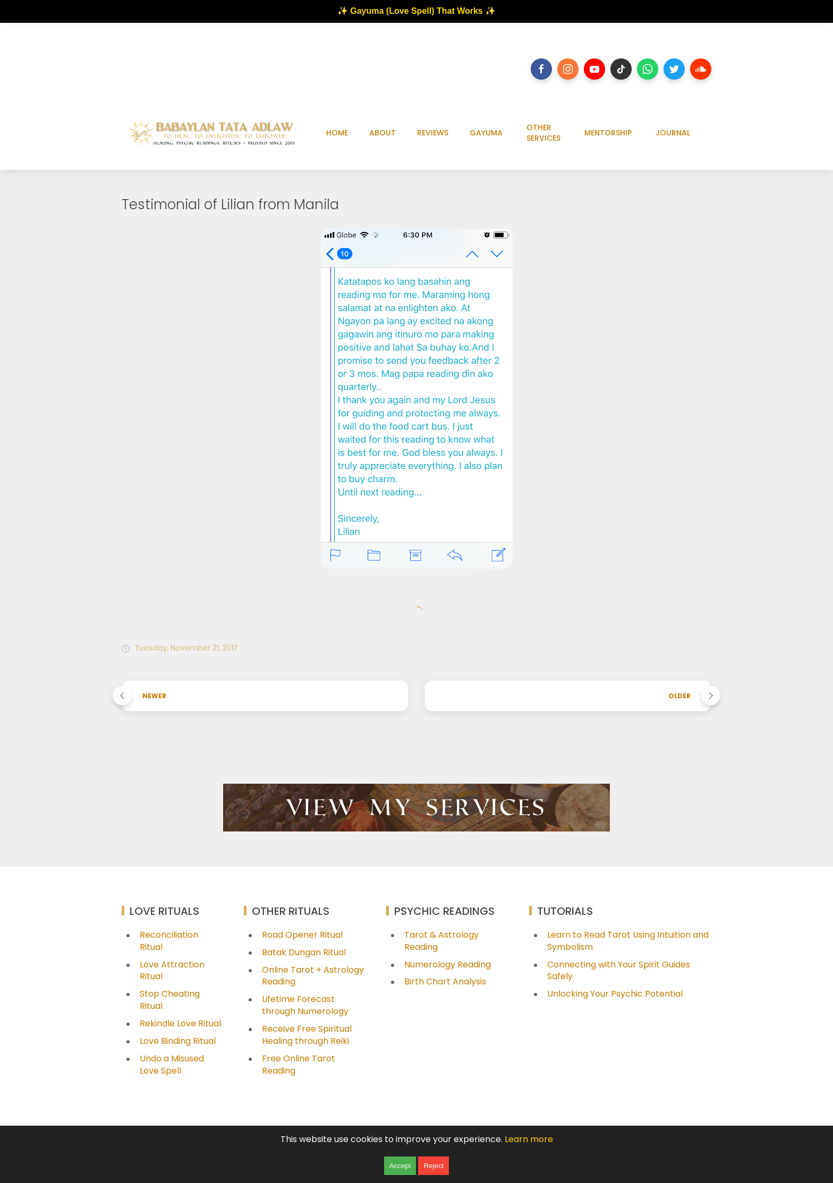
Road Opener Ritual (302, 935)
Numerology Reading (447, 964)
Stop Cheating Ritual (170, 1000)
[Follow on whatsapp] (647, 69)
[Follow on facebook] (541, 69)
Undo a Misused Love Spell (172, 1064)
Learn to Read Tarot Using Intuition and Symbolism (628, 941)
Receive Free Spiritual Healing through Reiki (307, 1035)
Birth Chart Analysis (445, 981)
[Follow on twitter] (674, 69)
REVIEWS (432, 132)
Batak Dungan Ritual (304, 952)
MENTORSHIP (608, 132)
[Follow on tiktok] (621, 69)
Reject (433, 1166)
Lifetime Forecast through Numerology (305, 1005)
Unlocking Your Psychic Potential (615, 994)
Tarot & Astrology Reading (441, 941)
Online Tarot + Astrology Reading (313, 976)
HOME (337, 132)
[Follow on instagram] (568, 69)
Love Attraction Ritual (172, 970)
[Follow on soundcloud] (700, 69)
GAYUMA (486, 132)
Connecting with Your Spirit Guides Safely (618, 970)
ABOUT (382, 132)
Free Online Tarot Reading (298, 1064)
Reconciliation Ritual (169, 941)
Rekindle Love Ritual (180, 1023)
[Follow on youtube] (594, 69)
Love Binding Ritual (178, 1041)
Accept (400, 1166)
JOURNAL (673, 132)
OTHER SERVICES (543, 132)
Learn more (529, 1139)
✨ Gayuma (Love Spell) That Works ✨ (416, 10)
